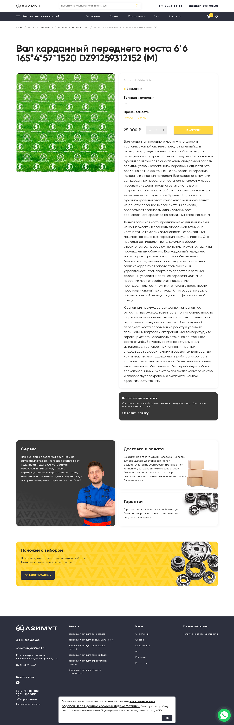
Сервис (114, 16)
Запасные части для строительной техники (88, 662)
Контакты (175, 16)
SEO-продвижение (26, 699)
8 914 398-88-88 (170, 5)
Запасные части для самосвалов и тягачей (88, 647)
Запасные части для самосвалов (87, 634)
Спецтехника (136, 16)
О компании (93, 16)
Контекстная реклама (28, 704)
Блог (156, 16)
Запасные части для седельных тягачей (91, 640)
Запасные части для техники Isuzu (88, 655)
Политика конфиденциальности (200, 634)
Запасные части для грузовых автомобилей (85, 672)
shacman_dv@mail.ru (203, 5)
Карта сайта (142, 663)
